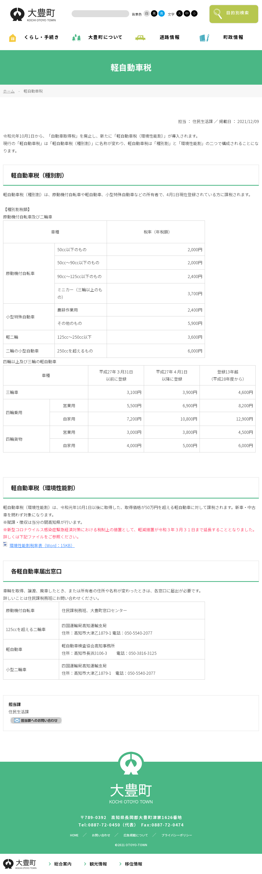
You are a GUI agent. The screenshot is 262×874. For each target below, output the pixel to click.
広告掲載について (136, 835)
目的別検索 (237, 12)
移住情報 (133, 864)
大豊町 (33, 14)
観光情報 (98, 864)
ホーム (9, 91)
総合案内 (63, 864)
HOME (74, 835)
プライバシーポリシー (176, 835)
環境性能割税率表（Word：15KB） (42, 545)
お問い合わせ (101, 835)
